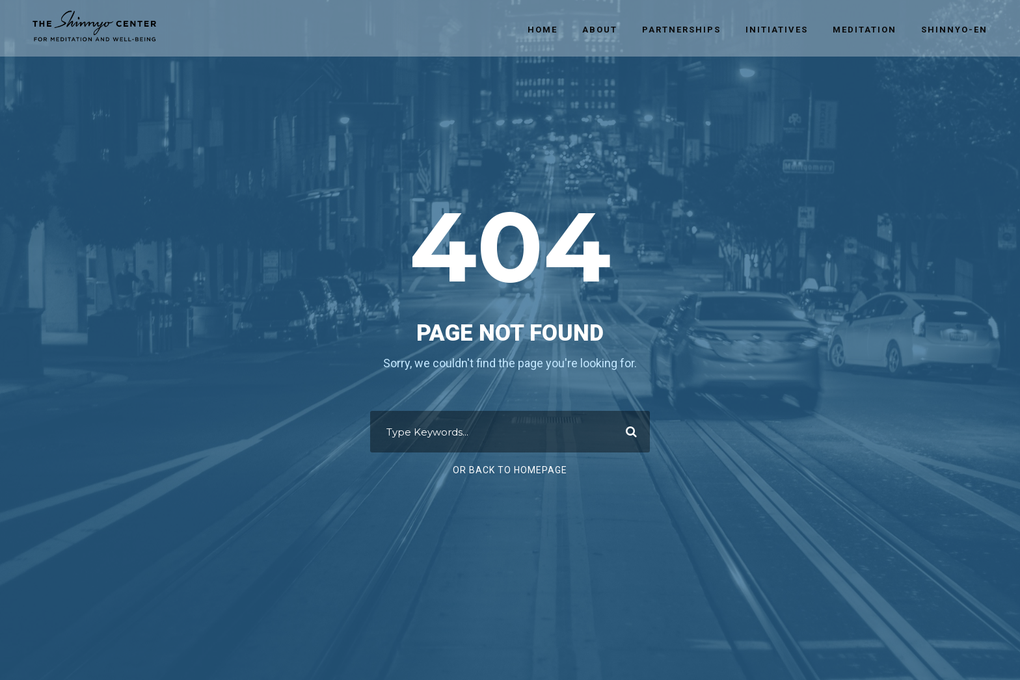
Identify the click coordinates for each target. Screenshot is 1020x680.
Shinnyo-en (954, 29)
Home (542, 29)
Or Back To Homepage (510, 470)
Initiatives (776, 29)
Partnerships (681, 29)
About (599, 29)
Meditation (864, 29)
